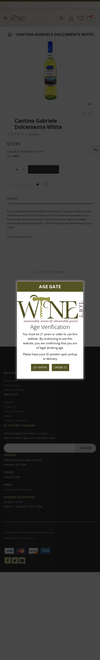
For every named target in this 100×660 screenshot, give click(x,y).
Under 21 (60, 367)
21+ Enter (40, 367)
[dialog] (50, 330)
